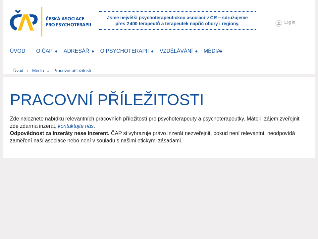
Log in (289, 22)
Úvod (18, 70)
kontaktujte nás (76, 126)
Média (38, 70)
